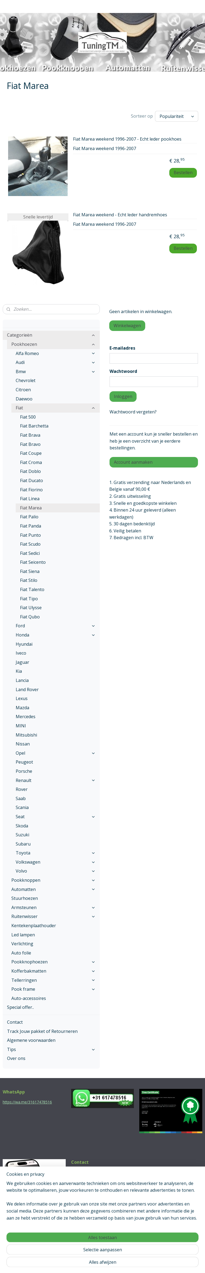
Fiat (55, 408)
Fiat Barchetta (34, 426)
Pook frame (53, 989)
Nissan (23, 744)
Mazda (22, 708)
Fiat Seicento (33, 562)
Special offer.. (20, 1007)
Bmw (55, 371)
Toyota (55, 853)
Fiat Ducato (31, 480)
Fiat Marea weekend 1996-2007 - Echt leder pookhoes (127, 139)
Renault (55, 780)
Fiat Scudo (30, 544)
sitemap (79, 1263)
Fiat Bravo (30, 444)
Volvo (55, 871)
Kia (19, 671)
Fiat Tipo (29, 599)
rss (91, 1263)
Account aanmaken (133, 462)
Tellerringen (53, 980)
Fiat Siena (29, 571)
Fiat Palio (29, 517)
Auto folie (21, 953)
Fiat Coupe (31, 453)
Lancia (22, 680)
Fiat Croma (31, 462)
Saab (21, 798)
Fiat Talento (32, 589)
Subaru (23, 844)
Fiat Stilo (28, 580)
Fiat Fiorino (31, 490)
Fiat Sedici (30, 553)
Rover (22, 789)
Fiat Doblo (30, 471)
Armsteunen (53, 907)
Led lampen (23, 935)
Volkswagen (55, 862)
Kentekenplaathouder (33, 926)
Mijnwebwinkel (159, 1263)
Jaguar (22, 662)
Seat (55, 817)
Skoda (22, 826)
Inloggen (123, 396)
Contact (15, 1022)
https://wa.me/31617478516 (27, 1102)
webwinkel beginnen (111, 1263)
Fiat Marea (31, 508)
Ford (55, 626)
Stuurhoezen (24, 898)
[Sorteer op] (176, 116)
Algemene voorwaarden (31, 1040)
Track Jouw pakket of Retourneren (42, 1031)
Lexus (22, 698)
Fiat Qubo (30, 617)
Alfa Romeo (55, 353)
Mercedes (25, 717)
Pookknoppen (53, 880)
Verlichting (22, 944)
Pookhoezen (53, 344)
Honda (55, 635)
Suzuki (22, 835)
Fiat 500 (28, 417)
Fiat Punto (30, 535)
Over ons (16, 1058)
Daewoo (24, 399)
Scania (22, 807)
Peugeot (24, 762)
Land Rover (27, 689)
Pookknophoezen (53, 962)
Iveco (21, 653)
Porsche (24, 771)
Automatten (53, 889)
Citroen (23, 390)
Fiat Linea (29, 499)
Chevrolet (25, 380)
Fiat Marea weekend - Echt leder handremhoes (120, 215)
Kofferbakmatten (53, 971)
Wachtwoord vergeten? (133, 412)
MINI (21, 726)
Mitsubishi (26, 735)
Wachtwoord (123, 371)
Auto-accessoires (28, 998)
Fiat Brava (30, 435)
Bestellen (183, 172)
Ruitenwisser (53, 916)
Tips (51, 1049)
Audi (55, 362)
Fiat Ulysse (31, 608)
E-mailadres (122, 348)
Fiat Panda (30, 526)
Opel (55, 753)
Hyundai (24, 644)
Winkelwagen (127, 326)
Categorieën (51, 335)
